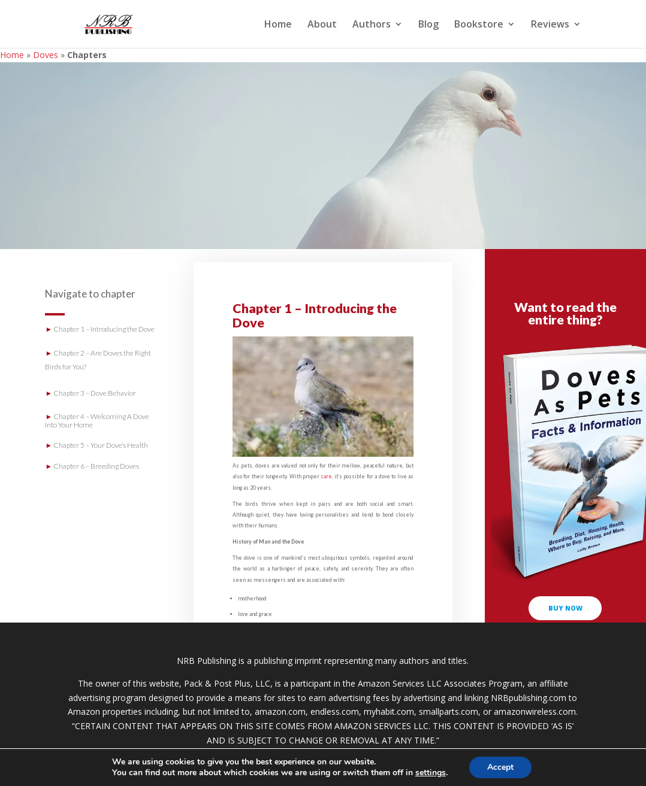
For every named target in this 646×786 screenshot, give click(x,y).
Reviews (550, 25)
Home (278, 25)
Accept (500, 767)
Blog (428, 25)
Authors (371, 25)
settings (430, 772)
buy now (565, 607)
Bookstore (478, 25)
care (326, 476)
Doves (45, 54)
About (322, 25)
